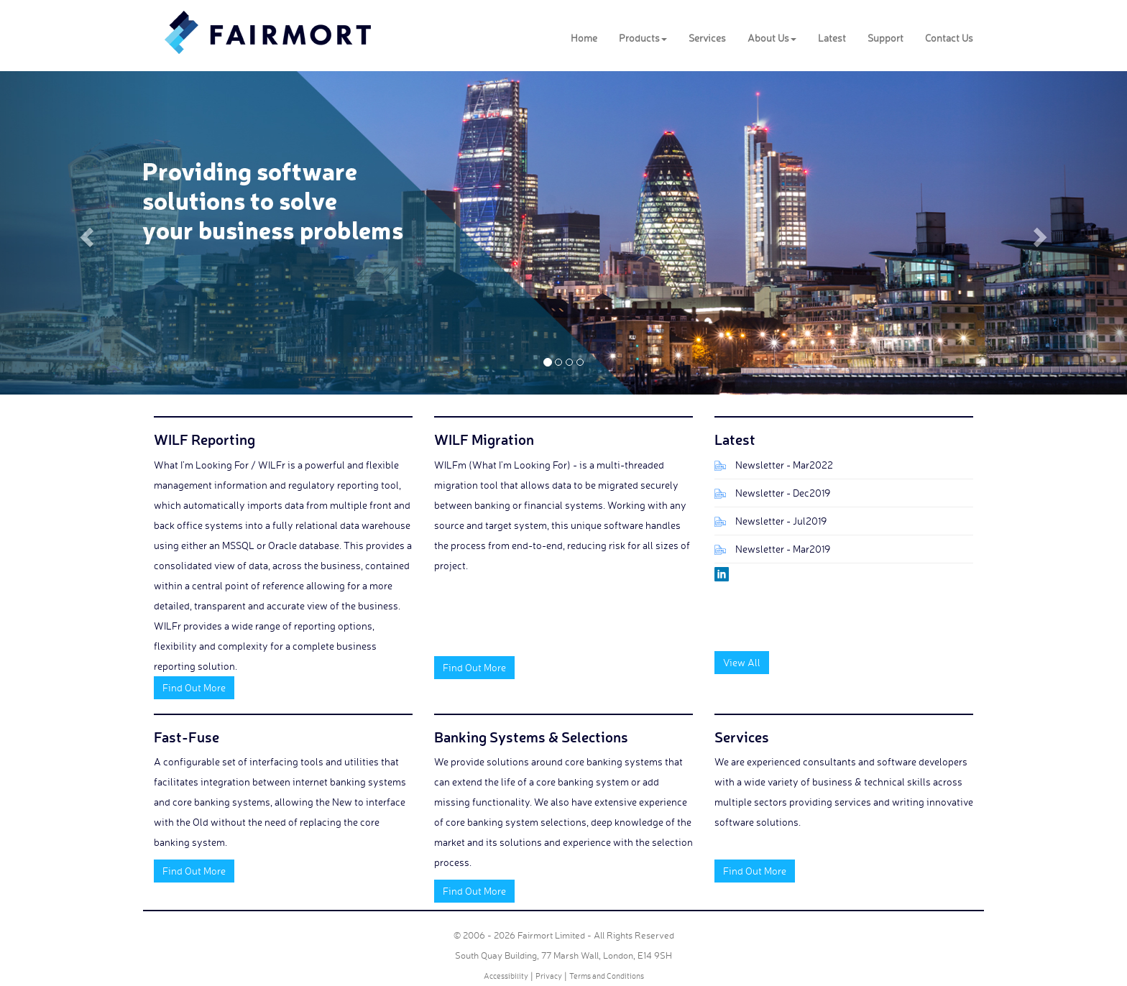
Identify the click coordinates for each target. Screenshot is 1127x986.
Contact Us (949, 38)
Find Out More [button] (194, 687)
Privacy (548, 976)
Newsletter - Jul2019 (781, 521)
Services (707, 38)
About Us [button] (772, 38)
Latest (832, 38)
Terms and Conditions (606, 976)
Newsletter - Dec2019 (782, 493)
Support (885, 38)
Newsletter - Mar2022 (784, 465)
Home (584, 38)
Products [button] (643, 38)
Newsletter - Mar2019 (782, 549)
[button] (84, 233)
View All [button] (741, 662)
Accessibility (506, 976)
